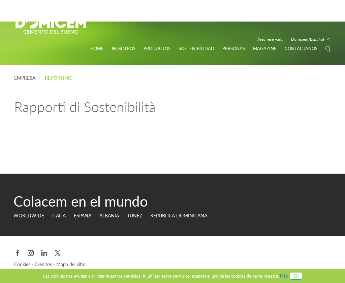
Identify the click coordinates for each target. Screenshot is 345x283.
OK (296, 276)
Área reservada (270, 39)
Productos (157, 48)
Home (97, 48)
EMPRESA (24, 78)
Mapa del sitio (71, 264)
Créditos (44, 264)
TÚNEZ (134, 215)
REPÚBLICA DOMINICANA (178, 215)
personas (233, 48)
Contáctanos (301, 48)
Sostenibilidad (196, 48)
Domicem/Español (307, 39)
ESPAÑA (82, 215)
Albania (109, 215)
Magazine (265, 48)
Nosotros (123, 48)
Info (284, 276)
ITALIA (59, 215)
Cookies (23, 264)
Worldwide (28, 215)
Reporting (58, 78)
